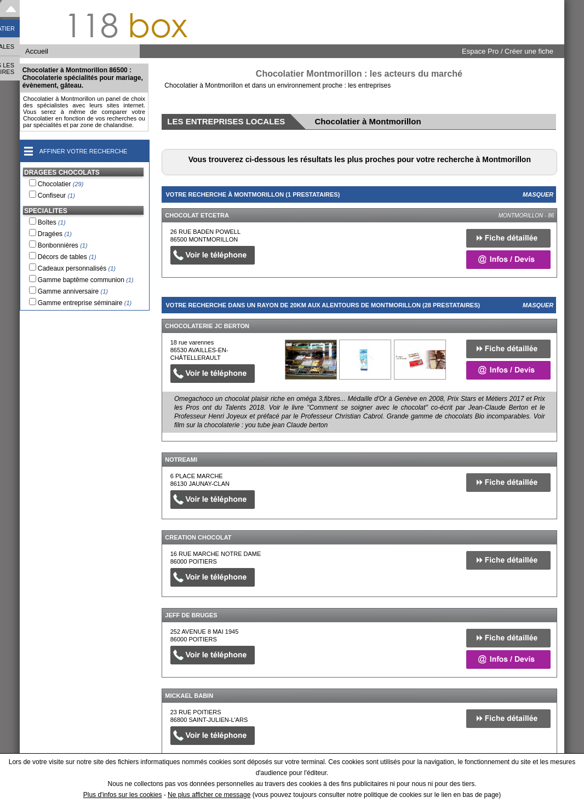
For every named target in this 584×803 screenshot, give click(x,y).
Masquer (538, 194)
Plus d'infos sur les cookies (122, 795)
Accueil (36, 51)
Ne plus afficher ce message (209, 795)
